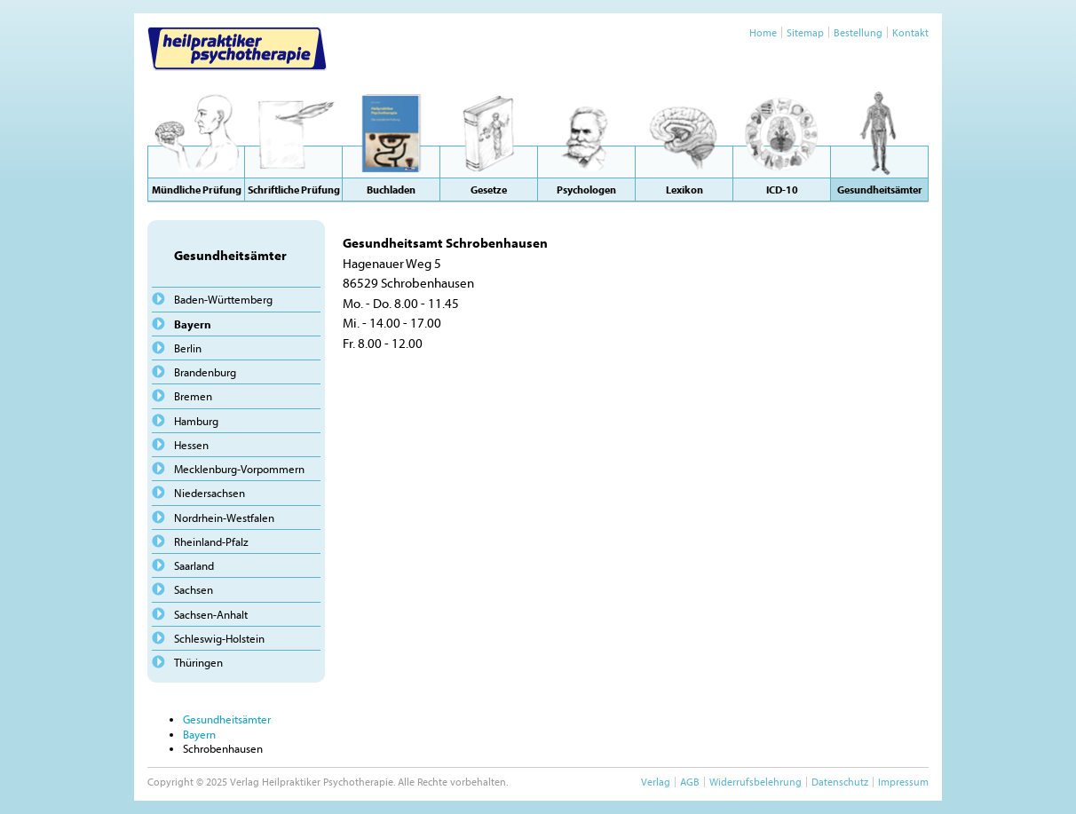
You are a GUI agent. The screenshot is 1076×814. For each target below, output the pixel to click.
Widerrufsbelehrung (755, 781)
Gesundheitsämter (227, 719)
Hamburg (196, 421)
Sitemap (805, 32)
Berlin (188, 348)
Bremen (193, 396)
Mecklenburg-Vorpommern (239, 469)
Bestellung (858, 32)
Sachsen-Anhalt (211, 614)
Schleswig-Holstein (219, 638)
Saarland (194, 565)
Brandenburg (205, 372)
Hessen (191, 445)
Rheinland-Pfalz (211, 541)
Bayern (192, 324)
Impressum (903, 781)
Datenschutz (839, 781)
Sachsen (193, 589)
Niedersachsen (209, 493)
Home (763, 32)
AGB (690, 781)
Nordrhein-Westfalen (224, 517)
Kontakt (910, 32)
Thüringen (198, 662)
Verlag (655, 781)
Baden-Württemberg (223, 299)
